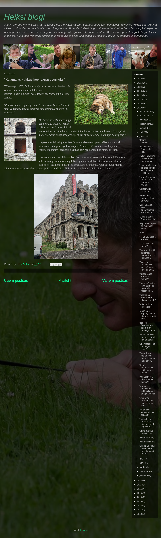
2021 (139, 99)
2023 (139, 91)
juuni (142, 136)
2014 (139, 497)
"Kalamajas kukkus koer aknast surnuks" (147, 297)
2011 (139, 510)
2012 (139, 505)
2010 (139, 514)
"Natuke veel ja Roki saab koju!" (146, 149)
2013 (139, 501)
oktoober (144, 120)
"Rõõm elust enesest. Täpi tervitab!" (146, 198)
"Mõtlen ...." (144, 232)
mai (142, 459)
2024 (139, 87)
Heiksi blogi (24, 16)
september (145, 124)
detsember (145, 111)
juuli (142, 132)
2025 (139, 83)
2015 (139, 493)
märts (142, 467)
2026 (139, 79)
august (143, 128)
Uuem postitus (16, 280)
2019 (139, 108)
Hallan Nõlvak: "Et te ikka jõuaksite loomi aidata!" (147, 158)
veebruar (144, 471)
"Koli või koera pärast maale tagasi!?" (146, 379)
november (145, 115)
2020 (139, 103)
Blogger (83, 530)
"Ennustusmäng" (147, 437)
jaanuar (143, 475)
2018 (139, 480)
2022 (139, 95)
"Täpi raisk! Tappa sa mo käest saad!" (147, 226)
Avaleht (65, 280)
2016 (139, 489)
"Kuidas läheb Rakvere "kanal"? (145, 276)
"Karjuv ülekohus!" (147, 442)
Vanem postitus (115, 280)
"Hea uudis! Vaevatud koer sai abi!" (147, 412)
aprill (142, 463)
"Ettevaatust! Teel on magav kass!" (147, 346)
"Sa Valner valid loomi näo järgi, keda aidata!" (147, 337)
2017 (139, 485)
